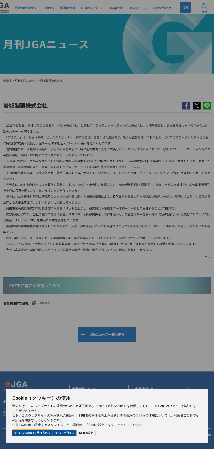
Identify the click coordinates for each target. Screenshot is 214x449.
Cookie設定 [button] (86, 432)
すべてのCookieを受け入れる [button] (32, 432)
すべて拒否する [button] (64, 432)
